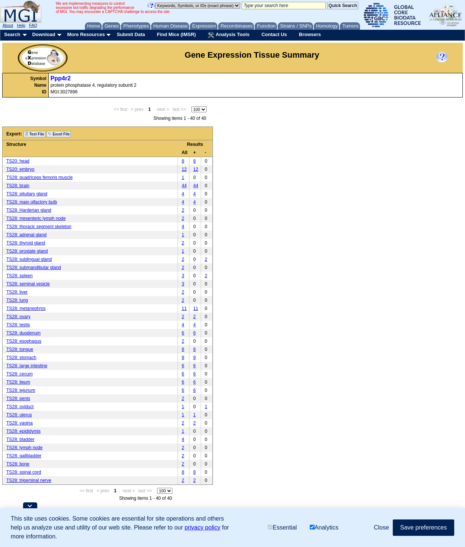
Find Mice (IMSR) (176, 34)
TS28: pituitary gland (26, 193)
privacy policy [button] (202, 527)
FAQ (33, 25)
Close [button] (381, 527)
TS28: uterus (19, 415)
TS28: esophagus (23, 341)
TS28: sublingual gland (29, 259)
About (8, 25)
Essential (282, 527)
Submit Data (131, 34)
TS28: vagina (19, 423)
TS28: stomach (21, 357)
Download (43, 34)
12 (184, 169)
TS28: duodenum (23, 333)
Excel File (59, 134)
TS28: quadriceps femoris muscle (39, 177)
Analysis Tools (228, 35)
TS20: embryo (20, 169)
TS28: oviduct (20, 406)
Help (21, 25)
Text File (34, 134)
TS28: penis (18, 398)
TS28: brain (17, 185)
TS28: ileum (18, 382)
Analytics (324, 527)
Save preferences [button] (423, 527)
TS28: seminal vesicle (28, 284)
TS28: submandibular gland (33, 267)
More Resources (86, 34)
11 (184, 308)
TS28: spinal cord (23, 472)
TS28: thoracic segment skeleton (38, 226)
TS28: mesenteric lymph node (36, 218)
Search (12, 34)
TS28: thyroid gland (25, 243)
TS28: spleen (19, 275)
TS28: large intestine (26, 365)
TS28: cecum (19, 374)
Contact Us (274, 34)
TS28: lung (17, 300)
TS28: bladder (20, 439)
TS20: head (17, 161)
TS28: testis (18, 324)
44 (184, 185)
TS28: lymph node (24, 447)
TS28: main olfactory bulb (31, 202)
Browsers (310, 34)
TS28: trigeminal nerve (28, 480)
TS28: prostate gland (27, 251)
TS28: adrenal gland (26, 234)
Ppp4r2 (61, 78)
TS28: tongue (19, 349)
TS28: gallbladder (23, 455)
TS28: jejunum (20, 390)
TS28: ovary (18, 316)
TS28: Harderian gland (28, 210)
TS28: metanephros (25, 308)
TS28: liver (17, 292)
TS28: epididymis (23, 431)
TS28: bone (17, 464)
